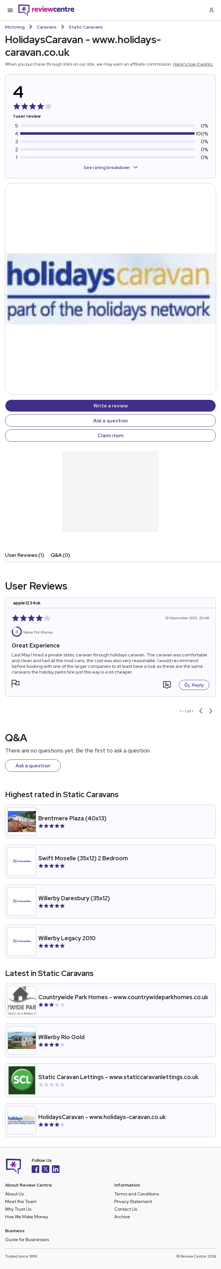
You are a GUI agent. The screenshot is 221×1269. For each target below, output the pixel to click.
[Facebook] (35, 1170)
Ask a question (110, 420)
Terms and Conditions (136, 1194)
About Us (14, 1194)
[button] (15, 684)
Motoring (15, 27)
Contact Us (125, 1209)
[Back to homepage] (46, 10)
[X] (45, 1170)
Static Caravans (86, 27)
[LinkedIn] (56, 1170)
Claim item (110, 435)
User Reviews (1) (24, 555)
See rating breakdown (111, 167)
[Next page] (211, 711)
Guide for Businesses (27, 1239)
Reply (194, 685)
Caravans (47, 27)
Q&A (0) (60, 555)
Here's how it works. (193, 64)
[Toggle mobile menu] (10, 10)
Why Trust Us (18, 1209)
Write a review (110, 405)
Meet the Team (21, 1201)
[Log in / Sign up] (211, 10)
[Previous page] (201, 711)
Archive (122, 1217)
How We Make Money (26, 1217)
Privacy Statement (133, 1201)
